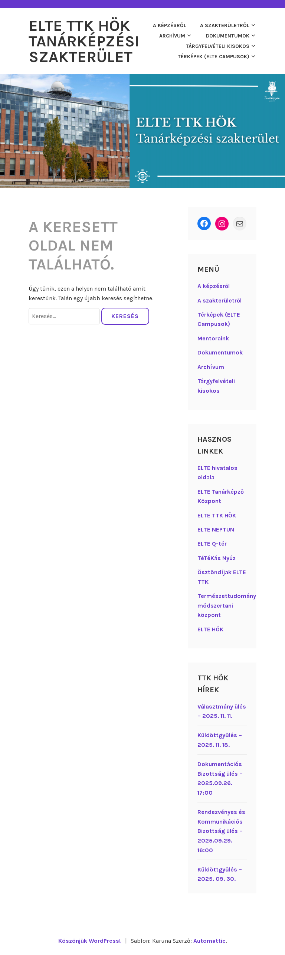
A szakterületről (224, 25)
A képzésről (169, 25)
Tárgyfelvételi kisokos (217, 46)
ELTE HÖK (210, 629)
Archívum (172, 36)
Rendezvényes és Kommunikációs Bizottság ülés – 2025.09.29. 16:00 (221, 830)
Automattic (209, 940)
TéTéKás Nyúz (216, 558)
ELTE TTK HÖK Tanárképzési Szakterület (84, 41)
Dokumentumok (227, 36)
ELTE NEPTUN (215, 529)
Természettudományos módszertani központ (230, 605)
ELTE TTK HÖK (216, 515)
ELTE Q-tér (212, 543)
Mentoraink (213, 338)
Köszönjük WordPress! (89, 940)
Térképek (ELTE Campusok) (213, 56)
